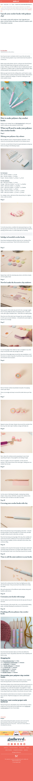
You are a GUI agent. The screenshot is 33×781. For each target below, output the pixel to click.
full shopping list (20, 123)
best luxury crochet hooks (7, 242)
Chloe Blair (3, 717)
